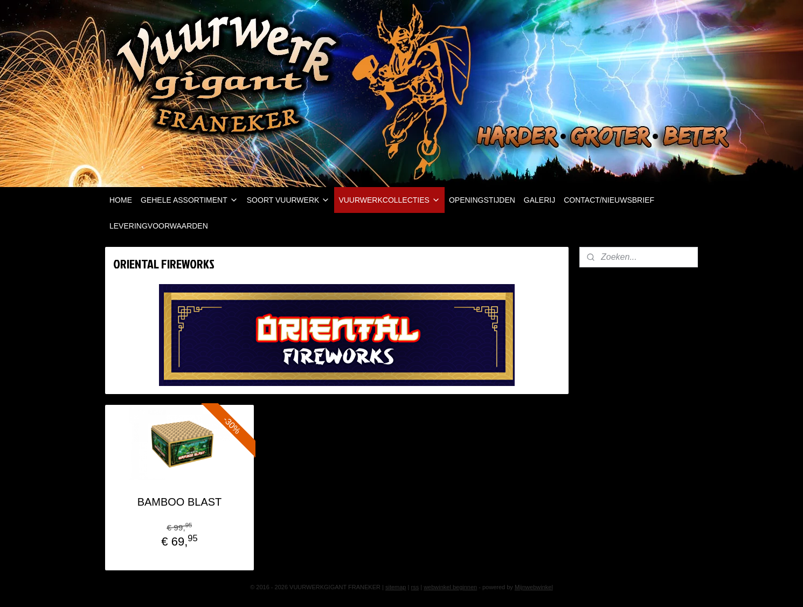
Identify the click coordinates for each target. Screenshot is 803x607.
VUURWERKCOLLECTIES (389, 200)
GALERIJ (539, 200)
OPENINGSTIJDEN (482, 200)
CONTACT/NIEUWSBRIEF (609, 200)
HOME (120, 200)
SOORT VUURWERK (288, 200)
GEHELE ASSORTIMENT (189, 200)
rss (415, 587)
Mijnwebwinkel (534, 587)
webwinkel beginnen (450, 587)
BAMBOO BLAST (179, 502)
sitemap (395, 587)
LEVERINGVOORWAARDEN (158, 226)
